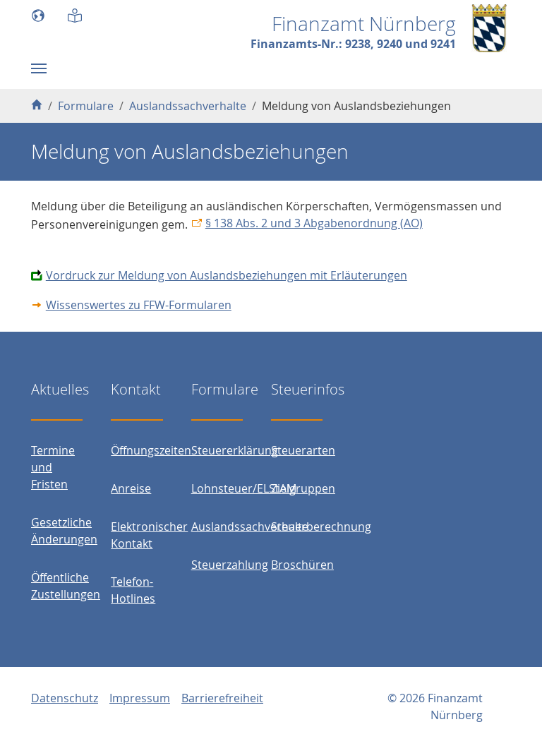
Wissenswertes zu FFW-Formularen (138, 305)
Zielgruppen (303, 488)
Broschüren (302, 564)
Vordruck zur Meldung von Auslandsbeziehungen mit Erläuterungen (226, 275)
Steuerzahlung (229, 564)
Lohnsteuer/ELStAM (243, 488)
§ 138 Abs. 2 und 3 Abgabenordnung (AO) (314, 223)
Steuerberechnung (321, 526)
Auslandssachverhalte (249, 526)
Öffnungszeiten (151, 450)
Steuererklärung (234, 450)
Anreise (131, 488)
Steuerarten (303, 450)
